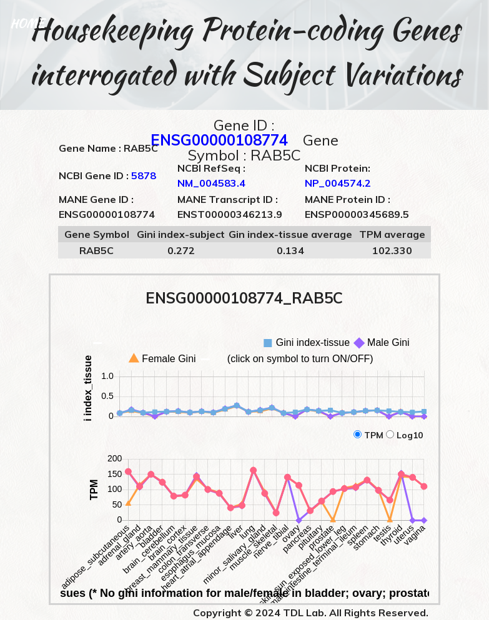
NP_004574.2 (338, 183)
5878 (143, 175)
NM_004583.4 (211, 183)
